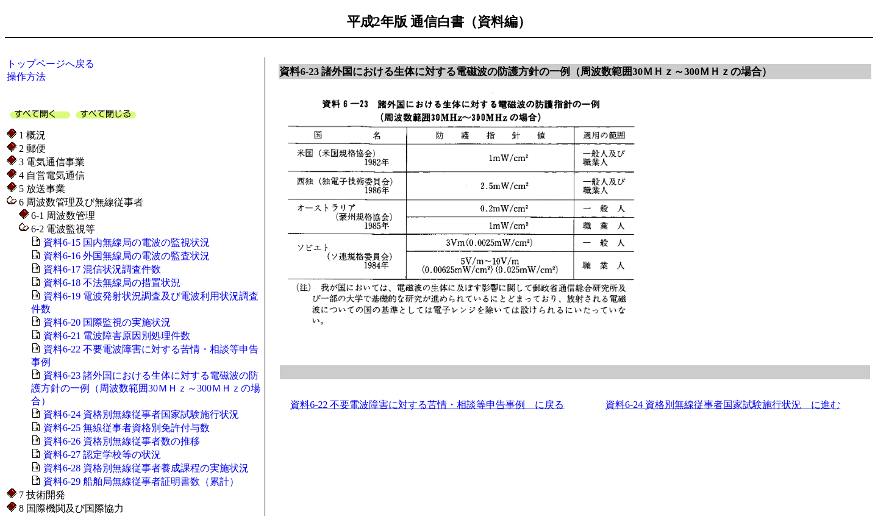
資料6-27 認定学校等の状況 (101, 454)
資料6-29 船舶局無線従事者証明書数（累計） (140, 481)
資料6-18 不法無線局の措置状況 (110, 282)
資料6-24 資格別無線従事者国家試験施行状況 (140, 414)
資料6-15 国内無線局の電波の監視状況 (125, 242)
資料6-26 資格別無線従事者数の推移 (120, 441)
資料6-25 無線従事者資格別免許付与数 (125, 428)
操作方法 (26, 76)
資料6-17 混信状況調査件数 (101, 269)
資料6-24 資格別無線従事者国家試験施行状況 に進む (722, 404)
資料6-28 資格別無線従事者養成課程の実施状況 (145, 468)
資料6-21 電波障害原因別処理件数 (115, 336)
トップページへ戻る (51, 64)
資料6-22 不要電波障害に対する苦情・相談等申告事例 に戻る (427, 404)
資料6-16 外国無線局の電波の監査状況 (125, 256)
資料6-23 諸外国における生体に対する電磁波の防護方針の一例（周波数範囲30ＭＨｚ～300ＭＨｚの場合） (145, 388)
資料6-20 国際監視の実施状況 (106, 322)
